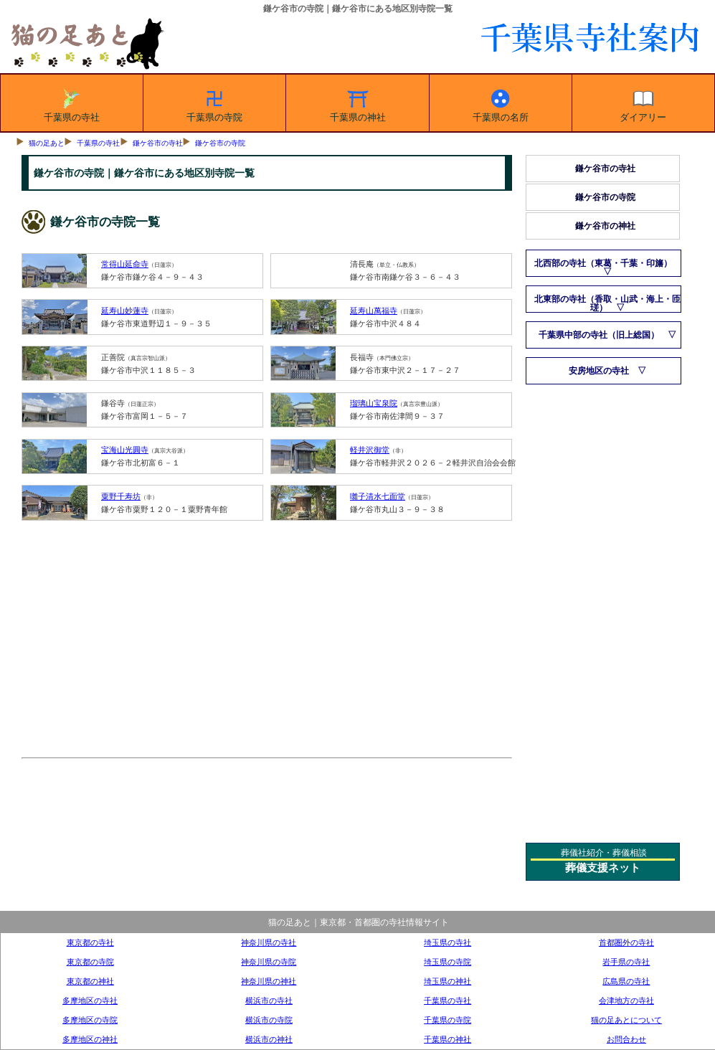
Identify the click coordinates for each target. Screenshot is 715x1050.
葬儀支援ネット (602, 868)
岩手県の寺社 (626, 961)
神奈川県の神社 (268, 981)
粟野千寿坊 (121, 496)
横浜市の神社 (269, 1039)
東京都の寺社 (90, 942)
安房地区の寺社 (599, 371)
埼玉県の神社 (447, 981)
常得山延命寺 (124, 264)
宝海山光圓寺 (124, 449)
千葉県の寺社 (72, 103)
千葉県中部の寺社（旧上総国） (599, 335)
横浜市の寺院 (269, 1020)
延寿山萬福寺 (373, 310)
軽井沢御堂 (369, 449)
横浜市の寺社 (269, 1000)
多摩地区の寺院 (90, 1020)
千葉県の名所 (501, 103)
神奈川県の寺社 (268, 942)
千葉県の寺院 (214, 103)
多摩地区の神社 (90, 1039)
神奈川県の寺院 (268, 961)
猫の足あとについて (626, 1020)
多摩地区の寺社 (90, 1000)
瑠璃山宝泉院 (373, 403)
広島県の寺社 (626, 981)
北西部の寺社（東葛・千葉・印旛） (603, 263)
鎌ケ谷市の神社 (605, 226)
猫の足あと (47, 143)
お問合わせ (626, 1039)
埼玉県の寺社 (447, 942)
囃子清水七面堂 (377, 496)
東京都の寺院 (90, 961)
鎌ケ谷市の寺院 (220, 143)
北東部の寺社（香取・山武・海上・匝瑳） (607, 303)
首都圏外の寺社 (626, 942)
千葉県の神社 (358, 103)
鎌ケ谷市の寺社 (158, 143)
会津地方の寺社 (626, 1000)
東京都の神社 (90, 981)
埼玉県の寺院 (447, 961)
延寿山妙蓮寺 (124, 310)
